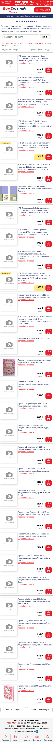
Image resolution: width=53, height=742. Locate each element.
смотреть (42, 16)
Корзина (26, 738)
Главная (5, 738)
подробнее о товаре (26, 63)
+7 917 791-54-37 (13, 723)
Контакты (48, 738)
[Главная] (14, 9)
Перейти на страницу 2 (40, 710)
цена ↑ (33, 50)
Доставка (37, 738)
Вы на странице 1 (13, 710)
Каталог (15, 738)
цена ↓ (40, 50)
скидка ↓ (48, 50)
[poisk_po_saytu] (21, 36)
